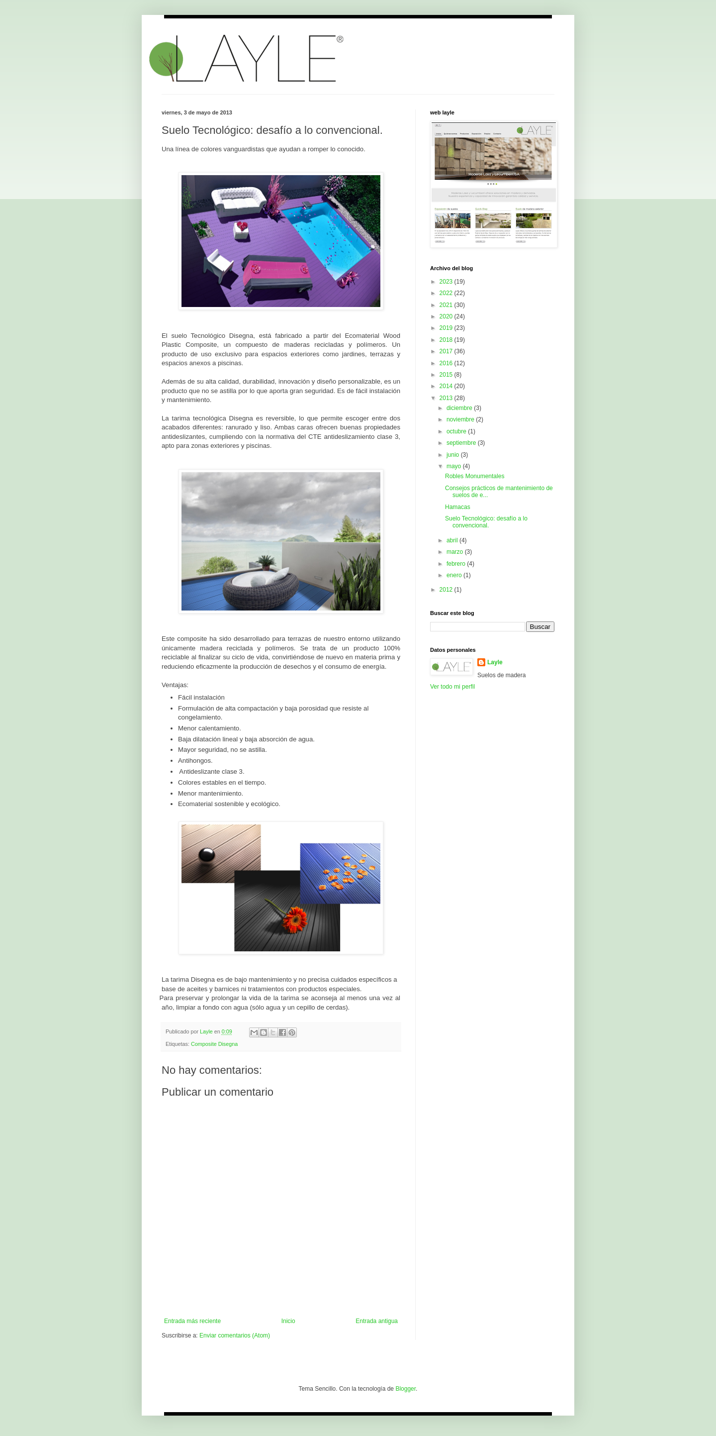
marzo (456, 551)
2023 (447, 281)
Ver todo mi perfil (452, 686)
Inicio (288, 1321)
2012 (447, 589)
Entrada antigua (377, 1321)
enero (455, 575)
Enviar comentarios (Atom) (234, 1335)
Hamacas (457, 507)
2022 (447, 293)
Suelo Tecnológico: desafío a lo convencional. (486, 522)
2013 (447, 398)
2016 (447, 363)
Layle (495, 662)
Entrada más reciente (192, 1321)
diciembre (460, 408)
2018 (447, 339)
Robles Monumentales (474, 476)
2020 (447, 316)
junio (454, 454)
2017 (447, 351)
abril (453, 540)
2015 (447, 374)
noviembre (461, 419)
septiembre (462, 442)
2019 (447, 327)
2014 (447, 386)
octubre (457, 431)
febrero (457, 563)
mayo (455, 466)
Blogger (405, 1388)
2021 (447, 305)
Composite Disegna (214, 1044)
